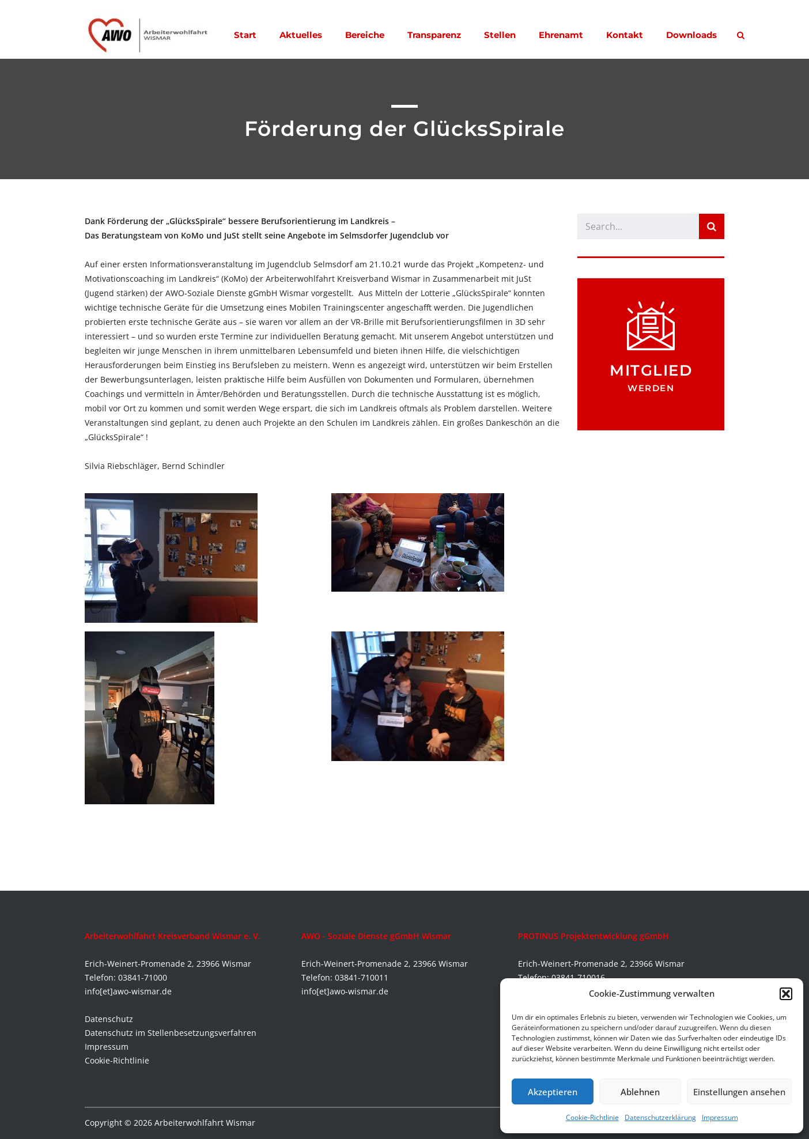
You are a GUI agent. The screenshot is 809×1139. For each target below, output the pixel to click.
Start (245, 34)
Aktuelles (300, 34)
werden (650, 388)
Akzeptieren (552, 1092)
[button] (786, 994)
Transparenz (434, 34)
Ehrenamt (561, 34)
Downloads (691, 34)
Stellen (500, 34)
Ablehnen (640, 1092)
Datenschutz (109, 1018)
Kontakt (624, 34)
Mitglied (651, 370)
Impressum (720, 1117)
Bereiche (364, 34)
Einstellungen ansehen (739, 1092)
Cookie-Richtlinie (592, 1117)
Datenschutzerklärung (660, 1117)
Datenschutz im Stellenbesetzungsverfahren (170, 1032)
